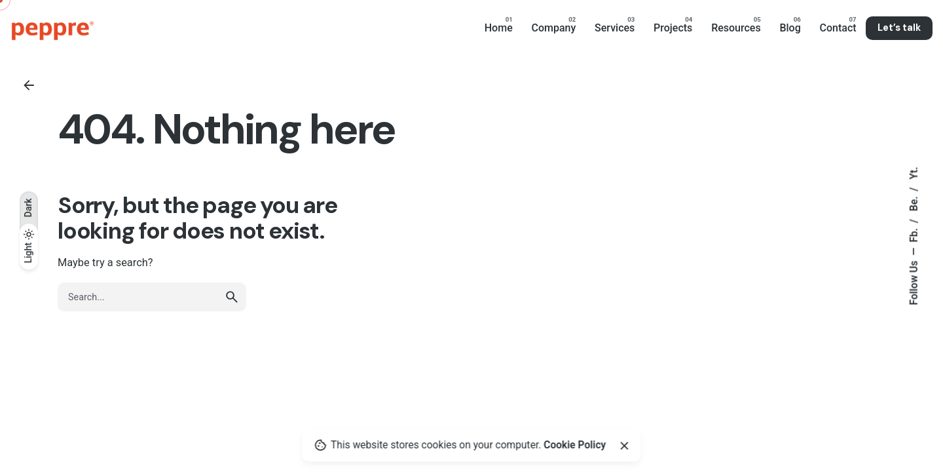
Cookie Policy (575, 445)
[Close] (624, 446)
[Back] (28, 85)
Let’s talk (899, 27)
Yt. (914, 173)
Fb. (914, 234)
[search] (231, 297)
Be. (914, 203)
